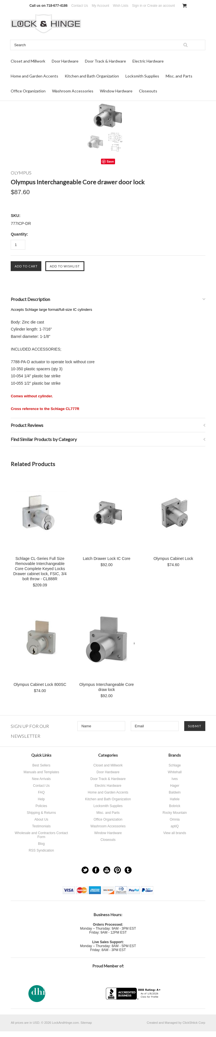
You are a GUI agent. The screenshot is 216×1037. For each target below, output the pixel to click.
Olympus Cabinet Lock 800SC (40, 684)
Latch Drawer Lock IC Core (106, 558)
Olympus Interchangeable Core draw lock (106, 687)
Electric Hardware (148, 61)
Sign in (137, 6)
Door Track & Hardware (105, 61)
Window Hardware (116, 90)
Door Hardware (65, 61)
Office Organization (28, 90)
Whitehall (174, 772)
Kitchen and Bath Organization (92, 76)
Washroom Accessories (72, 90)
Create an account (161, 6)
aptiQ (175, 826)
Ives (175, 779)
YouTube (106, 870)
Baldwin (175, 792)
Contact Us (79, 6)
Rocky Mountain (175, 813)
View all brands (174, 833)
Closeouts (148, 90)
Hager (174, 786)
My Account (100, 6)
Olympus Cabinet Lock (173, 558)
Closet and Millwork (28, 61)
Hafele (175, 799)
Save (110, 161)
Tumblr (128, 870)
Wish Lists (121, 6)
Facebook (95, 870)
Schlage (174, 765)
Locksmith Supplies (142, 76)
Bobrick (174, 806)
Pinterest (117, 870)
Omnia (174, 819)
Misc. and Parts (179, 76)
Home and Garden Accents (34, 76)
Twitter (85, 870)
